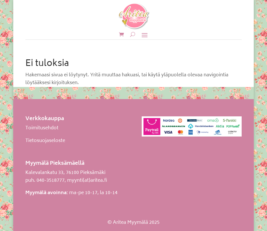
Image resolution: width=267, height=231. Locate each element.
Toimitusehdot (41, 128)
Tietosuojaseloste (45, 141)
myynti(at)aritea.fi (87, 181)
